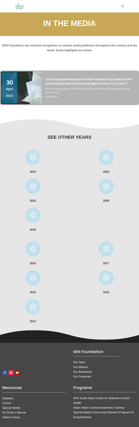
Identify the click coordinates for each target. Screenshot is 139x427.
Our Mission (80, 367)
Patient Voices (11, 417)
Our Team (79, 362)
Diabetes (7, 398)
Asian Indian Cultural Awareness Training (98, 407)
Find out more (51, 96)
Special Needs (11, 407)
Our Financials (82, 376)
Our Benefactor (82, 371)
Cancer (6, 403)
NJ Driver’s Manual (14, 412)
